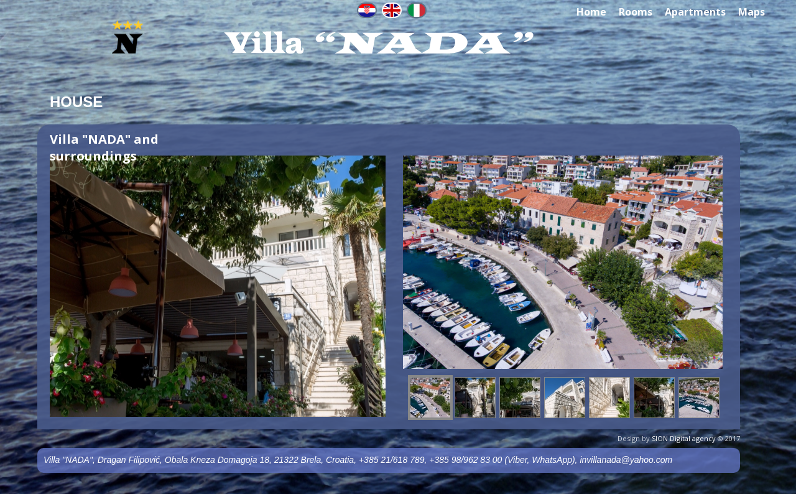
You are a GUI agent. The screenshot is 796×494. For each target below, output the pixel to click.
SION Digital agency (684, 438)
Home (591, 12)
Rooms (635, 12)
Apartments (695, 12)
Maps (751, 12)
